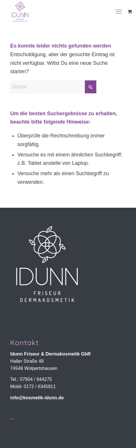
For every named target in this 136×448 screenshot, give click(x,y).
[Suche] (53, 86)
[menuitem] (121, 11)
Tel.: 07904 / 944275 (31, 379)
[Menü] (119, 11)
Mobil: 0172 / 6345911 (32, 386)
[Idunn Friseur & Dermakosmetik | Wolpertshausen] (56, 11)
